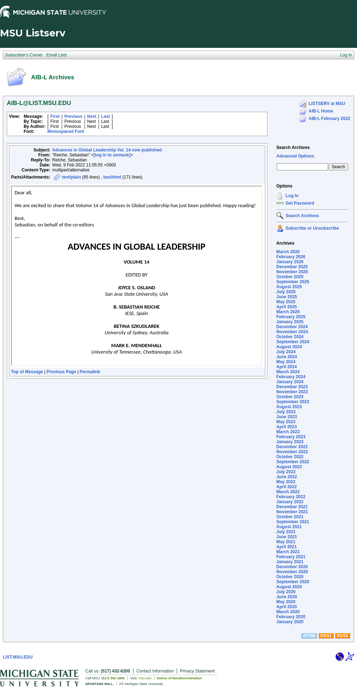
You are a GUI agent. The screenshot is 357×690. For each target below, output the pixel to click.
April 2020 (286, 606)
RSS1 (326, 635)
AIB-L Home (321, 111)
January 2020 (289, 621)
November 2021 (292, 511)
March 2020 (288, 611)
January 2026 (289, 261)
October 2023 (289, 396)
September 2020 (292, 581)
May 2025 (285, 301)
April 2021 (286, 546)
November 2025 (292, 271)
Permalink (90, 371)
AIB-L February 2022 (330, 118)
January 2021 (289, 561)
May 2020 (285, 601)
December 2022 (292, 446)
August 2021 (289, 526)
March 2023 (288, 431)
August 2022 (289, 466)
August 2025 (289, 286)
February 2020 (290, 616)
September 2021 (292, 521)
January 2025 (289, 321)
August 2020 (289, 586)
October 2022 (289, 456)
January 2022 (289, 501)
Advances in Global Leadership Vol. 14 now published (107, 150)
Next (91, 116)
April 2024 (286, 366)
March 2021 (288, 551)
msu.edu (145, 678)
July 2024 (286, 351)
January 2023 (289, 441)
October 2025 (289, 276)
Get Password (300, 203)
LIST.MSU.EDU (17, 657)
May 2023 (285, 421)
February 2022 (290, 496)
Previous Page (61, 371)
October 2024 (289, 336)
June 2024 (286, 356)
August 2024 (289, 346)
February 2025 (290, 316)
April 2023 (286, 426)
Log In (292, 195)
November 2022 (292, 451)
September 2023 (292, 401)
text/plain (71, 177)
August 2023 (289, 406)
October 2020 (289, 576)
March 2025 (288, 311)
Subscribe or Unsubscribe (312, 228)
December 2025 (292, 266)
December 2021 (292, 506)
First (55, 116)
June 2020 (286, 596)
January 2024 (289, 381)
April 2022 (286, 486)
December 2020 (292, 566)
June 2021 (286, 536)
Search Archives (293, 147)
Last (105, 116)
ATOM (309, 635)
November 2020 (292, 571)
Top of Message (27, 371)
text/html (112, 177)
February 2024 (290, 376)
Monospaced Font (65, 131)
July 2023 (286, 411)
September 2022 (292, 461)
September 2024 (292, 341)
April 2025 (286, 306)
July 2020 (286, 591)
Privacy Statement (197, 671)
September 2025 (292, 281)
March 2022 (288, 491)
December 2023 (292, 386)
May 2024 (285, 361)
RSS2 (342, 635)
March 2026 (288, 251)
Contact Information (155, 671)
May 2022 (285, 481)
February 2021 (290, 556)
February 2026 (290, 256)
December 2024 (292, 326)
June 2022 (286, 476)
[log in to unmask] (112, 155)
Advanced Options (295, 156)
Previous (73, 116)
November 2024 (292, 331)
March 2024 (288, 371)
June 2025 (286, 296)
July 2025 (286, 291)
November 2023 (292, 391)
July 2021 (286, 531)
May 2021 (285, 541)
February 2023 (290, 436)
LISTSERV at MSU (327, 103)
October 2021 (289, 516)
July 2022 (286, 471)
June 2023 (286, 416)
